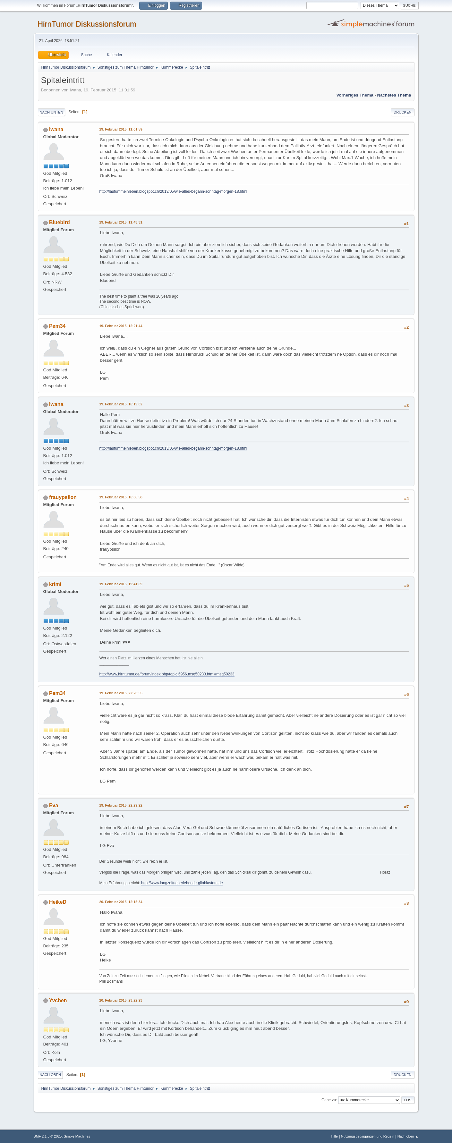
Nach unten (51, 112)
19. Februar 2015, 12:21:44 (120, 326)
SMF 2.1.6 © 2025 (48, 1136)
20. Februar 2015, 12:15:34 (120, 902)
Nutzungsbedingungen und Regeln (367, 1136)
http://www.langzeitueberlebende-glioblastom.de (182, 883)
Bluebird (59, 222)
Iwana (56, 129)
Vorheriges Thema (354, 95)
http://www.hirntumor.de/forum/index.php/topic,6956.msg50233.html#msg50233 (167, 674)
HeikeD (57, 902)
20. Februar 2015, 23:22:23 (120, 1000)
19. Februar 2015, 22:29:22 (120, 805)
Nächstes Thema (394, 95)
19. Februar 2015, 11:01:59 (120, 129)
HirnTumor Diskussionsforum (87, 24)
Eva (53, 805)
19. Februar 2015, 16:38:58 (120, 497)
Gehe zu (328, 1100)
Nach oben (50, 1075)
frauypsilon (63, 497)
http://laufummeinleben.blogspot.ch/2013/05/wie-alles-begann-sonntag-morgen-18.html (173, 191)
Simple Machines (77, 1136)
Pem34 (57, 326)
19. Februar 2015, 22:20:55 (120, 693)
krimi (55, 584)
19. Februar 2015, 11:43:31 (120, 222)
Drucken (402, 112)
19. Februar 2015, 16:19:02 (120, 404)
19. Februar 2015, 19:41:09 (120, 584)
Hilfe (334, 1136)
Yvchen (58, 1000)
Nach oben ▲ (408, 1136)
